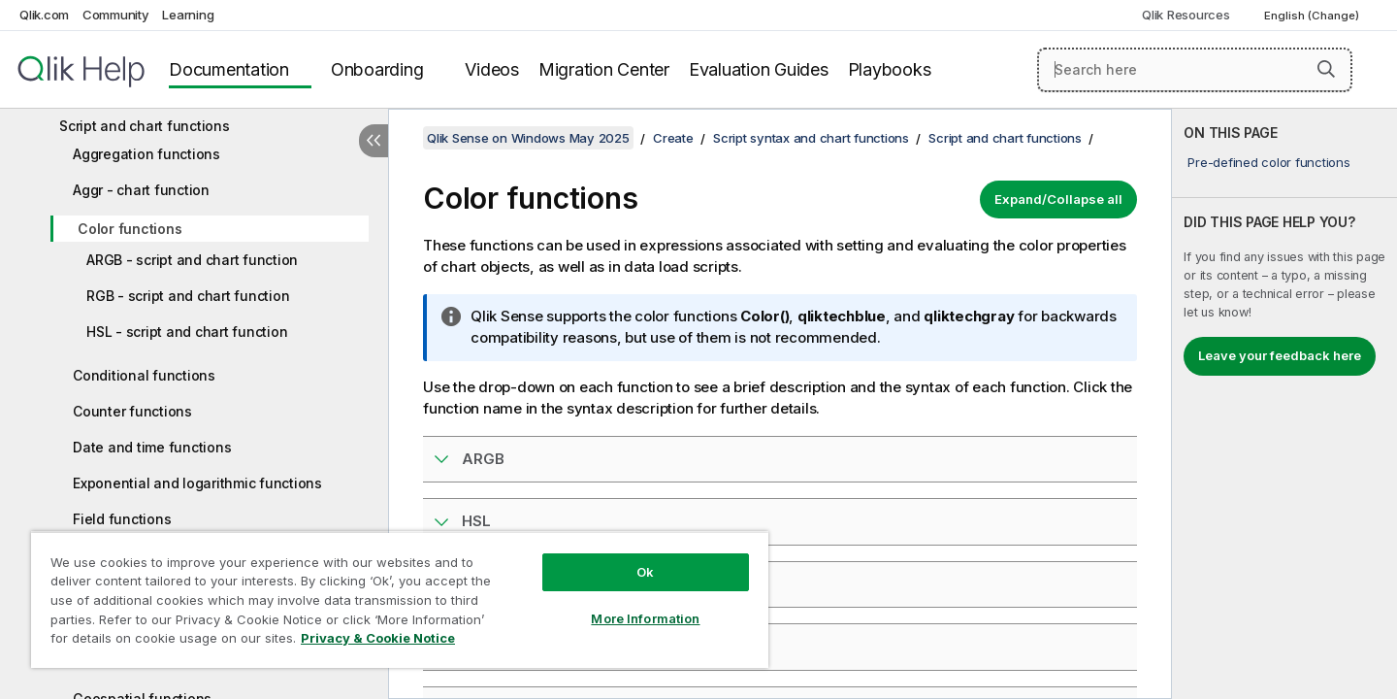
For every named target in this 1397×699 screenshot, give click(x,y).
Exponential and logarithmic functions (197, 483)
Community (115, 14)
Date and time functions (152, 447)
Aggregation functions (146, 154)
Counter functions (132, 411)
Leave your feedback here (1279, 355)
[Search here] (1194, 70)
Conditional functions (144, 375)
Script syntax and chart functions (811, 138)
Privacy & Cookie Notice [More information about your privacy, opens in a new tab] (378, 638)
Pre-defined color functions (1268, 162)
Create (673, 138)
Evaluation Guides (758, 69)
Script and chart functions (144, 125)
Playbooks (889, 69)
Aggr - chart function (141, 190)
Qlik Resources (1186, 14)
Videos (492, 69)
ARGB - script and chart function (192, 259)
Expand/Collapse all (1058, 199)
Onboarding (377, 69)
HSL (476, 521)
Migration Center (603, 69)
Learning (187, 14)
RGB (477, 584)
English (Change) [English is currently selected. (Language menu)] (1313, 15)
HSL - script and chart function (186, 331)
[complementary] (1284, 404)
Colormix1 (498, 646)
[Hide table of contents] (373, 140)
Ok (645, 572)
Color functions (129, 228)
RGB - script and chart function (187, 295)
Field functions (122, 519)
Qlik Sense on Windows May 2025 (528, 138)
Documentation (229, 69)
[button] (1326, 69)
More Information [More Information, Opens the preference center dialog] (645, 618)
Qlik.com (44, 14)
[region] (399, 599)
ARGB (483, 458)
